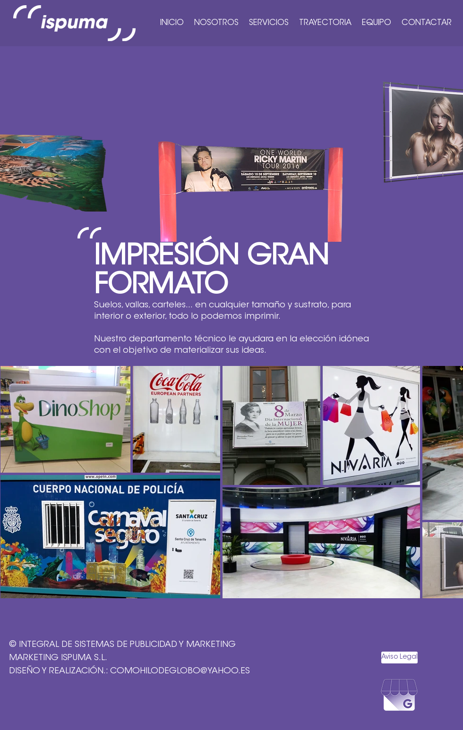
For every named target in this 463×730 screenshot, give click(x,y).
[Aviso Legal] (399, 657)
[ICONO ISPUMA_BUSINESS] (399, 700)
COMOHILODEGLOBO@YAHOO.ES (180, 671)
